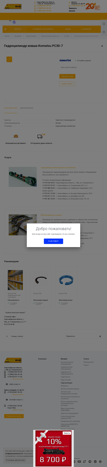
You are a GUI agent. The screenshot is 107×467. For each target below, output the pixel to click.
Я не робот (53, 241)
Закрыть (67, 433)
